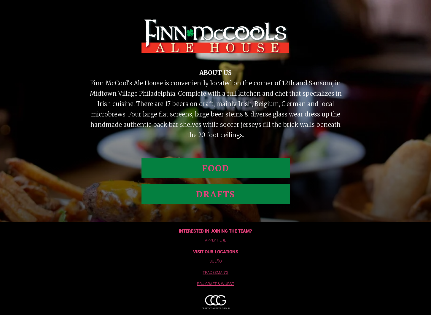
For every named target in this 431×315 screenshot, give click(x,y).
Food (215, 168)
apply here (215, 240)
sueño (215, 261)
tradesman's (215, 272)
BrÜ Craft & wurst (215, 284)
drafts (215, 194)
